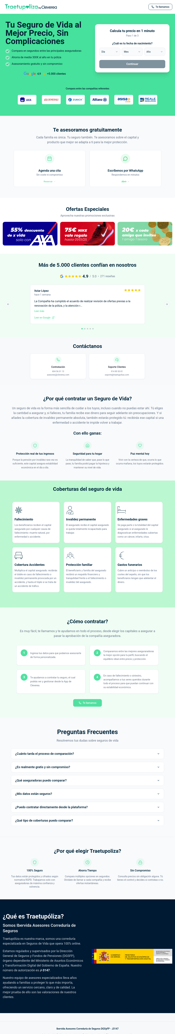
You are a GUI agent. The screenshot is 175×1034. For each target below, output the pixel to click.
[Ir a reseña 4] (90, 331)
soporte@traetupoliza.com (117, 378)
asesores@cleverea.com (58, 378)
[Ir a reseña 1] (82, 331)
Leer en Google (44, 320)
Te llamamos (88, 705)
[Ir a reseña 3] (87, 331)
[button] (30, 240)
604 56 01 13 (58, 374)
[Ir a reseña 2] (84, 331)
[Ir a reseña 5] (93, 331)
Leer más (39, 314)
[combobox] (109, 52)
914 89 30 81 (117, 374)
